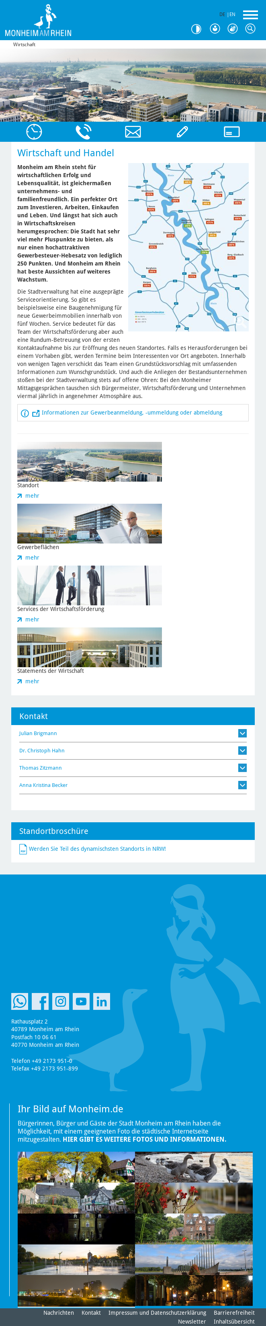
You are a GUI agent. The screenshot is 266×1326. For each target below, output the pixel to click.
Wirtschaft (24, 44)
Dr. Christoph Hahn (42, 751)
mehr (32, 495)
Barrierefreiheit (234, 1313)
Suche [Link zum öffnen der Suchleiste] (252, 28)
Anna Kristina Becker (43, 785)
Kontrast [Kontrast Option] (199, 29)
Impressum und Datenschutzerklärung (157, 1313)
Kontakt (91, 1313)
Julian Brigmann (38, 733)
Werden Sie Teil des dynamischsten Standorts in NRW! (97, 848)
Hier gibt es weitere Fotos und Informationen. (145, 1139)
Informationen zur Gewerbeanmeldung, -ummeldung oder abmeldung (132, 412)
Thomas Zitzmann (40, 768)
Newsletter (192, 1321)
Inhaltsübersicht (234, 1321)
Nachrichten (58, 1313)
